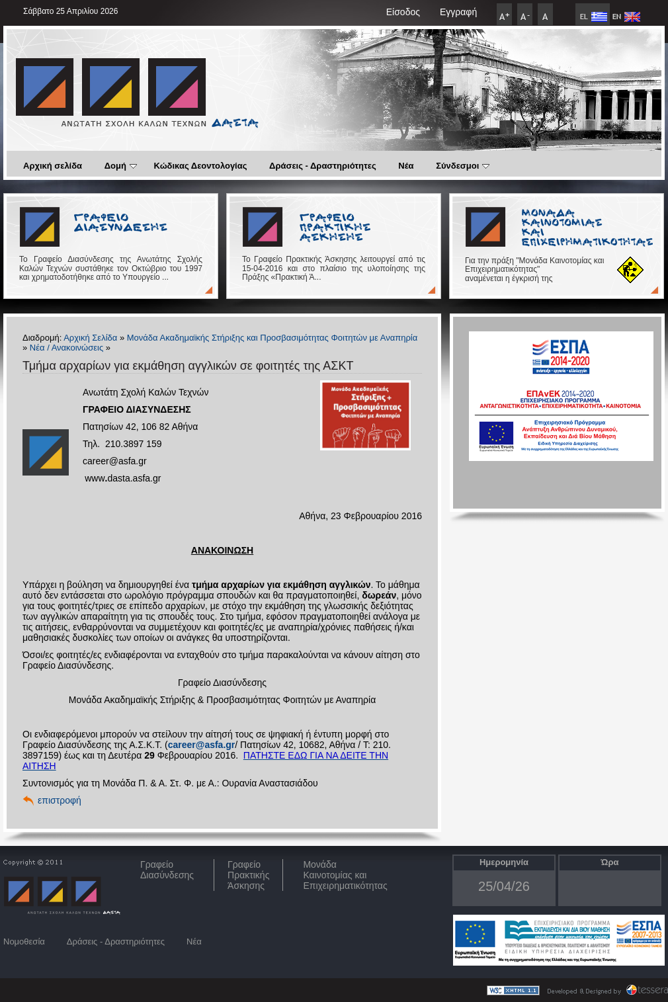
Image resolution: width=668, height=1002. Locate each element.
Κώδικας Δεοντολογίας (200, 166)
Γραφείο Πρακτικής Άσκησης (248, 875)
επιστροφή (59, 800)
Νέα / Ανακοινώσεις (66, 348)
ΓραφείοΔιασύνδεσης (167, 869)
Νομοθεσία (24, 941)
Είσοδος (403, 12)
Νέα (405, 166)
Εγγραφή (458, 12)
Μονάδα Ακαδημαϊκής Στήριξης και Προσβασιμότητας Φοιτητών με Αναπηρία (272, 338)
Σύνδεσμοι (462, 166)
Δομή (120, 166)
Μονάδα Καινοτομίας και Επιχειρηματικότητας (345, 875)
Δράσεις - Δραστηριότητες (322, 166)
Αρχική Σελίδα (90, 338)
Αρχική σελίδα (52, 166)
